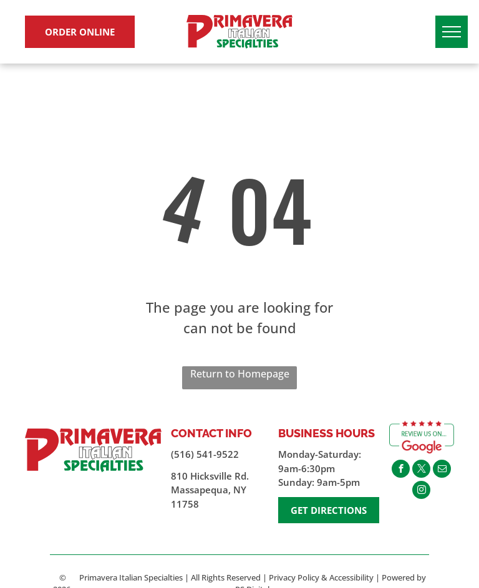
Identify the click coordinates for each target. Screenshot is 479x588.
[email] (442, 470)
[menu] (451, 32)
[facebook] (401, 470)
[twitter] (421, 470)
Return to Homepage (239, 374)
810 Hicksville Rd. (210, 476)
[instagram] (421, 491)
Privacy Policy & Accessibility (321, 577)
